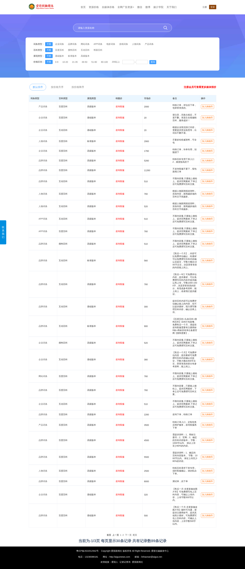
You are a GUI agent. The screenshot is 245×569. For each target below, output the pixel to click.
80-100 (104, 62)
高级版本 (85, 56)
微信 (139, 7)
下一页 (128, 535)
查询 (153, 62)
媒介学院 (158, 7)
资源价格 (94, 7)
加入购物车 (207, 106)
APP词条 (98, 44)
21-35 (75, 62)
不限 (49, 44)
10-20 (65, 62)
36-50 (84, 62)
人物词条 (136, 44)
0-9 (56, 62)
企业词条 (59, 44)
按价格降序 (78, 87)
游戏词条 (123, 44)
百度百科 (59, 50)
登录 (212, 7)
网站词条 (85, 44)
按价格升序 (57, 87)
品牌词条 (72, 44)
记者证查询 (125, 562)
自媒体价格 (108, 7)
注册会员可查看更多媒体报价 (200, 87)
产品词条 (149, 44)
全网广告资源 (126, 7)
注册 (204, 7)
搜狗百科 (72, 50)
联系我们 (3, 232)
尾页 (135, 535)
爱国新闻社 (137, 562)
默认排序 (38, 87)
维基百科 (98, 50)
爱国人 (114, 562)
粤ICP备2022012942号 (87, 551)
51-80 (94, 62)
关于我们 (172, 7)
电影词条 (110, 44)
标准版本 (72, 56)
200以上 (116, 62)
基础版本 (59, 56)
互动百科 (85, 50)
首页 (83, 7)
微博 (147, 7)
